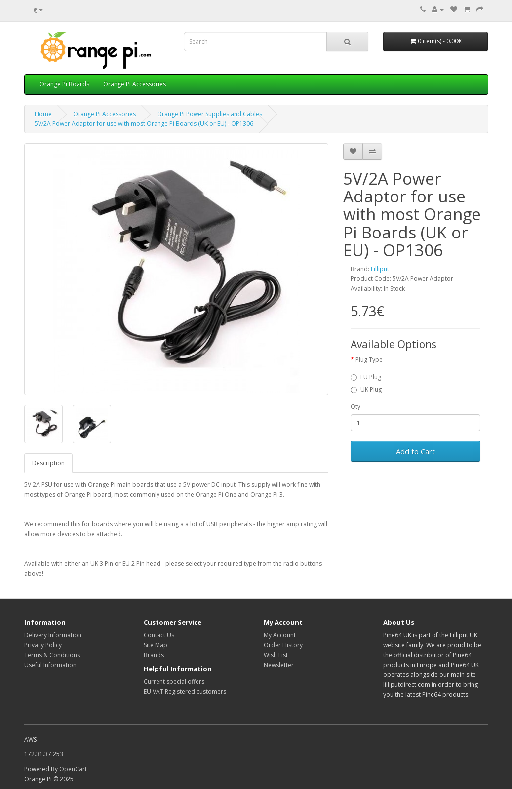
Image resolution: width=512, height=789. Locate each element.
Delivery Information (52, 635)
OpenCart (73, 769)
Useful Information (50, 665)
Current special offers (174, 681)
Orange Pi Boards (64, 84)
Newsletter (279, 665)
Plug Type (369, 359)
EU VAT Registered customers (185, 691)
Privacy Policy (43, 645)
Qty (355, 406)
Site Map (155, 645)
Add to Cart (415, 451)
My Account (280, 635)
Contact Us (159, 635)
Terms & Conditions (52, 655)
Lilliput (380, 269)
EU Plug (366, 377)
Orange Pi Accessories (134, 84)
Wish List (276, 655)
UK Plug (366, 389)
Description (48, 463)
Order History (283, 645)
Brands (154, 655)
